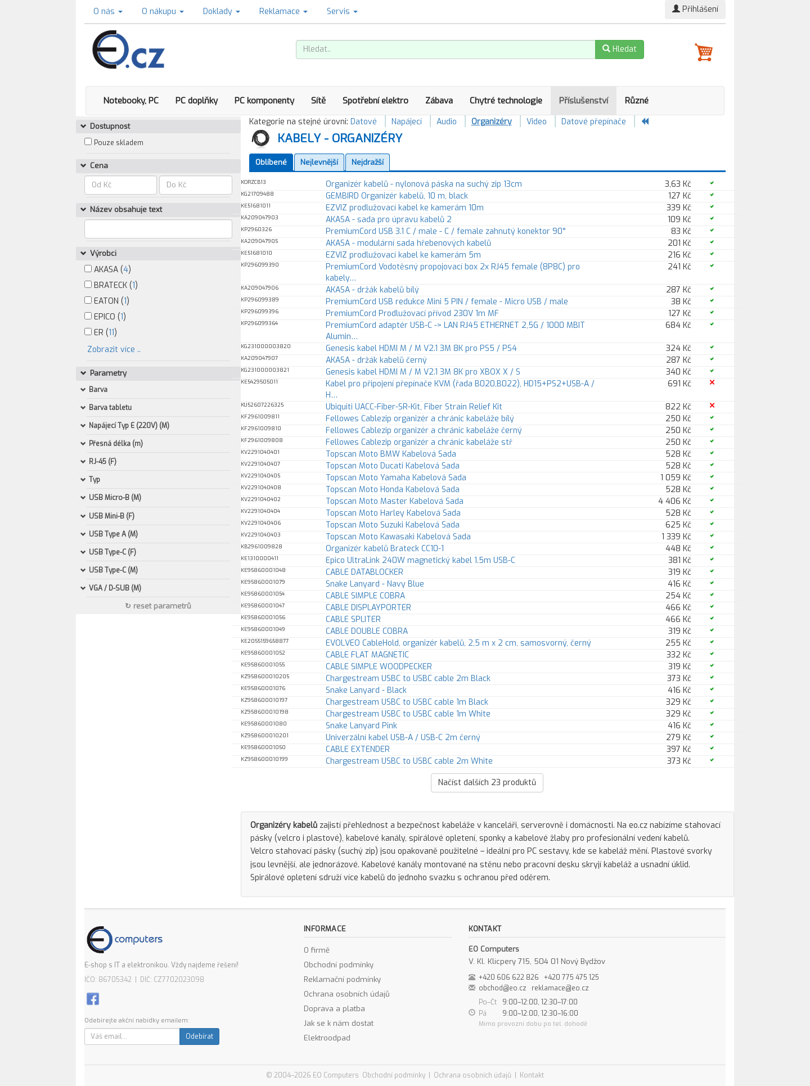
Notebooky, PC (131, 100)
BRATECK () (111, 285)
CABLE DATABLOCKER (364, 572)
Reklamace (283, 11)
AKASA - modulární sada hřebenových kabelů (408, 243)
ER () (100, 332)
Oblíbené (271, 162)
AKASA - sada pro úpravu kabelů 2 (389, 219)
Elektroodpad (327, 1038)
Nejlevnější (319, 162)
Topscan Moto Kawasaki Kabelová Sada (398, 536)
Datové (363, 121)
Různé (637, 100)
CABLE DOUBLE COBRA (367, 631)
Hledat (619, 49)
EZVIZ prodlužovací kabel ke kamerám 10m (405, 207)
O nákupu (163, 11)
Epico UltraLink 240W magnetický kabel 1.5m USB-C (420, 560)
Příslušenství (583, 100)
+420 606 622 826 (509, 977)
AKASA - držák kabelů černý (376, 360)
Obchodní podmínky (339, 965)
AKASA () (107, 269)
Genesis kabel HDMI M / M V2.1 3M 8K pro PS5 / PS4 (421, 348)
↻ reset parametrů (158, 606)
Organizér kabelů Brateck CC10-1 (385, 548)
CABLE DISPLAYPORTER (368, 607)
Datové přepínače (593, 121)
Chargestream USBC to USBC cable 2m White (409, 761)
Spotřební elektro (375, 100)
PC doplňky (197, 100)
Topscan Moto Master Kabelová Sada (395, 501)
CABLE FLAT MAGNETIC (367, 655)
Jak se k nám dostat (339, 1023)
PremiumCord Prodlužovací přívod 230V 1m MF (412, 313)
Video (536, 121)
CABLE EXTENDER (358, 749)
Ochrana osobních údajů (347, 994)
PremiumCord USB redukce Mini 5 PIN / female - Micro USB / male (447, 301)
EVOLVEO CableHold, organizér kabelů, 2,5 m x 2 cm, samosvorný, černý (458, 643)
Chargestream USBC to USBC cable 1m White (408, 714)
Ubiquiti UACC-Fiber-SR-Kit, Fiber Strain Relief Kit (414, 407)
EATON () (106, 301)
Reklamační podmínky (342, 979)
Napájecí (407, 121)
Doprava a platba (334, 1008)
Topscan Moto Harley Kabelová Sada (393, 513)
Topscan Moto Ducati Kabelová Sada (393, 466)
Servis (342, 11)
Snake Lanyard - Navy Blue (375, 584)
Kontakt (532, 1075)
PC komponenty (264, 100)
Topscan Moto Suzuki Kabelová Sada (393, 525)
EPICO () (105, 317)
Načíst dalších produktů (487, 782)
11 (111, 332)
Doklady (221, 11)
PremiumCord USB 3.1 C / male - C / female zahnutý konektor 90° (445, 231)
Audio (446, 121)
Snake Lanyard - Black (366, 690)
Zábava (439, 100)
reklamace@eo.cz (560, 988)
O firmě (317, 950)
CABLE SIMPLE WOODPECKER (379, 666)
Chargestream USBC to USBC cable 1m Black (407, 702)
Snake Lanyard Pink (361, 725)
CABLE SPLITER (353, 619)
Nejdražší (368, 162)
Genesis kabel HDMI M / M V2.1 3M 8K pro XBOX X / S (423, 372)
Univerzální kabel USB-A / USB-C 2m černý (403, 737)
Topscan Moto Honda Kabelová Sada (393, 489)
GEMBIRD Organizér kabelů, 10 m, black (397, 196)
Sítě (318, 100)
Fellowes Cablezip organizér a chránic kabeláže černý (424, 430)
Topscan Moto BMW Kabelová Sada (391, 454)
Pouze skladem (118, 142)
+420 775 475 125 (571, 977)
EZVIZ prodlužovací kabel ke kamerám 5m (403, 255)
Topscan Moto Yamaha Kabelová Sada (396, 477)
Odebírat (199, 1036)
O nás (108, 11)
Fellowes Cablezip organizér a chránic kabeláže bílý (420, 418)
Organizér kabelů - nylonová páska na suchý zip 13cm (424, 184)
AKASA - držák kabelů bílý (372, 290)
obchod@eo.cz (502, 988)
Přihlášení (695, 9)
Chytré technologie (506, 100)
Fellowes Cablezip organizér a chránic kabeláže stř (419, 442)
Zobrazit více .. (114, 349)
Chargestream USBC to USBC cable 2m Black (408, 678)
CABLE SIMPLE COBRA (365, 596)
